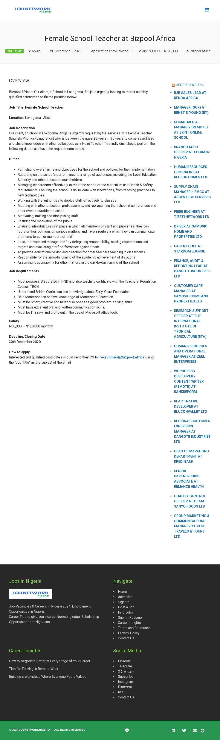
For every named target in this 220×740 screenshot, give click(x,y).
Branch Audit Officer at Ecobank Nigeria (192, 152)
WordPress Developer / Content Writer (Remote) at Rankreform (189, 381)
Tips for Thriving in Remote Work (33, 669)
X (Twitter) (126, 671)
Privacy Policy (128, 633)
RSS (121, 692)
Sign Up (124, 602)
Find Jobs (125, 612)
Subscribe (125, 677)
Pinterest (125, 687)
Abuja (36, 51)
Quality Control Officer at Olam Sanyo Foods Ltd (190, 501)
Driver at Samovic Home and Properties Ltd (190, 231)
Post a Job (126, 607)
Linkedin (124, 661)
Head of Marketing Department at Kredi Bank (191, 456)
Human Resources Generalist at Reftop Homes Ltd (190, 172)
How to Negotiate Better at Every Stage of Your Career (49, 661)
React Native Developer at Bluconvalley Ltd (190, 406)
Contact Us (126, 638)
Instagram (125, 682)
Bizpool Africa (200, 51)
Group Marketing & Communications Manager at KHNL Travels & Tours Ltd (191, 526)
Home (122, 592)
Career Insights (129, 623)
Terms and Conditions (134, 628)
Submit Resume (130, 617)
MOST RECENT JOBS (190, 85)
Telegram (125, 666)
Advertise (125, 597)
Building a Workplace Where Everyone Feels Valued (47, 677)
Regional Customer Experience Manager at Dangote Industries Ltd (192, 431)
